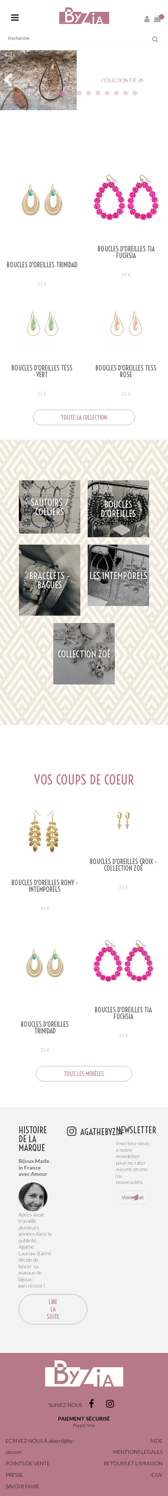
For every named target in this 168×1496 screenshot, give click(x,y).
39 (126, 275)
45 (45, 908)
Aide (156, 1441)
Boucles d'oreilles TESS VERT (42, 371)
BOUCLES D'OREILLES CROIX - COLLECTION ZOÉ (123, 865)
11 (125, 93)
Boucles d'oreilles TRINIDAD (42, 265)
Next (159, 87)
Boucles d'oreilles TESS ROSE (126, 371)
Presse (14, 1475)
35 (42, 284)
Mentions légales (137, 1452)
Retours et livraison (133, 1463)
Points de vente (28, 1463)
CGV (156, 1475)
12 (134, 93)
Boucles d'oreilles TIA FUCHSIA (126, 252)
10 (116, 93)
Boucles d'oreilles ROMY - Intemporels (44, 886)
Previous (11, 87)
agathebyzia (101, 1131)
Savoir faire (22, 1486)
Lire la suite (53, 1309)
